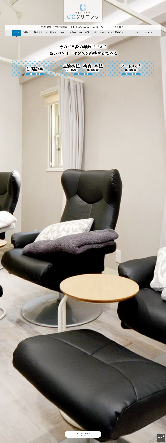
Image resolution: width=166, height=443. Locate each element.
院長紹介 (27, 32)
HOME (16, 32)
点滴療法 (71, 32)
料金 (94, 32)
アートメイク (106, 32)
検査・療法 (84, 32)
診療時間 (119, 32)
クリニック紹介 (134, 32)
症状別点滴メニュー (55, 32)
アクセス (148, 32)
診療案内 (38, 32)
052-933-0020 (114, 26)
